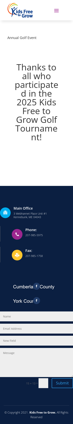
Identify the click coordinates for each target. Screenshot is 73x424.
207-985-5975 (34, 235)
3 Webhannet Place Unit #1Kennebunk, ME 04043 (30, 215)
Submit (62, 383)
